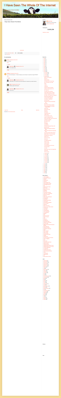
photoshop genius (46, 288)
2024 (44, 59)
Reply (8, 62)
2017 (44, 68)
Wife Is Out (45, 122)
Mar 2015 (45, 159)
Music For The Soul (46, 215)
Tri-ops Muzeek (45, 253)
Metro (44, 214)
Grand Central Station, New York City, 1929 (50, 118)
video (44, 297)
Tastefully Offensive (46, 244)
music (44, 282)
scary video (45, 291)
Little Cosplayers (46, 144)
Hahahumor (45, 204)
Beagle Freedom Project (46, 186)
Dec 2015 (45, 72)
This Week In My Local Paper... (48, 91)
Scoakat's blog (45, 236)
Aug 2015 (45, 153)
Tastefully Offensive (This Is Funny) (48, 246)
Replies (9, 64)
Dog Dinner (46, 110)
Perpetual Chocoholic (46, 227)
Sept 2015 (46, 76)
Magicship (44, 213)
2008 (44, 171)
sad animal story (45, 290)
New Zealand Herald (46, 221)
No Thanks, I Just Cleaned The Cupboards (50, 95)
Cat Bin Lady (45, 260)
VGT (44, 255)
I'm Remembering (46, 210)
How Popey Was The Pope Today (49, 81)
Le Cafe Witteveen (46, 212)
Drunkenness (45, 262)
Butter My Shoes (46, 127)
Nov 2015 (45, 73)
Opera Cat (45, 78)
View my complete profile (50, 23)
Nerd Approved (45, 220)
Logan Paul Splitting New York (48, 117)
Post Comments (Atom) (11, 111)
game (44, 278)
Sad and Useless (45, 233)
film (43, 273)
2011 (44, 167)
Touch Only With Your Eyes (48, 115)
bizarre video (45, 269)
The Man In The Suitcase (47, 249)
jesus (44, 281)
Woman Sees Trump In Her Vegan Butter (50, 149)
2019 (44, 66)
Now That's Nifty (45, 223)
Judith (8, 59)
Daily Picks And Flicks (46, 194)
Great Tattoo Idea (46, 100)
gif (43, 279)
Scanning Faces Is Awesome (48, 135)
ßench (44, 239)
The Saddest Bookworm (47, 140)
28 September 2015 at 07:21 (19, 66)
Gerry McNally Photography (47, 202)
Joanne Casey (12, 66)
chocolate (44, 271)
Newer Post (6, 110)
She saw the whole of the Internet (48, 237)
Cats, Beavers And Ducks (47, 192)
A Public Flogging (45, 176)
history (44, 280)
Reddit (44, 229)
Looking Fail (46, 86)
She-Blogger (46, 123)
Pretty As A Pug (46, 141)
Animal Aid (45, 181)
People (45, 83)
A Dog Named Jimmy (47, 113)
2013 (44, 165)
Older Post (37, 110)
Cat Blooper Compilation (47, 119)
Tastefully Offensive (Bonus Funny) (48, 245)
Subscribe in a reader (46, 32)
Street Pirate (46, 150)
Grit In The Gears (45, 203)
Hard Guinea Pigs (46, 146)
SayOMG (44, 235)
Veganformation (45, 254)
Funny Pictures (45, 201)
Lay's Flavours (46, 124)
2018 (44, 67)
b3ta (44, 185)
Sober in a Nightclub (46, 238)
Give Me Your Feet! (47, 137)
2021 (44, 63)
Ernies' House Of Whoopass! (47, 196)
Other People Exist (46, 226)
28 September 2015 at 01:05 (13, 59)
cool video (44, 272)
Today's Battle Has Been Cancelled (49, 92)
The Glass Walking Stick (46, 247)
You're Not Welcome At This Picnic (49, 145)
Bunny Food (45, 191)
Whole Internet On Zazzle (47, 256)
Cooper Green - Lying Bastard (47, 193)
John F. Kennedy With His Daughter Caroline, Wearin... (49, 106)
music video (45, 283)
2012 (44, 166)
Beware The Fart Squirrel (47, 77)
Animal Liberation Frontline (47, 183)
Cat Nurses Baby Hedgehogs (48, 97)
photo (44, 287)
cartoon (44, 270)
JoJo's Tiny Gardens (46, 211)
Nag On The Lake (46, 216)
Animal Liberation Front (46, 182)
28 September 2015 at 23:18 (16, 84)
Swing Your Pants (46, 243)
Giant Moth (45, 103)
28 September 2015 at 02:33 (14, 73)
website (44, 298)
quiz (44, 289)
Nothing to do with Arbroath (47, 222)
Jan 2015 (45, 162)
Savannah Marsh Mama (46, 234)
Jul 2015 (45, 154)
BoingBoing (45, 190)
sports (44, 293)
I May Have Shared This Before (48, 87)
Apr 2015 (45, 158)
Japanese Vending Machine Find (49, 88)
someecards (22, 50)
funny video (8, 54)
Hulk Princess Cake (47, 109)
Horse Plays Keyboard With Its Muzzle (49, 132)
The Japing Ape (45, 248)
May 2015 (45, 157)
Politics (44, 267)
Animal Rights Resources (47, 184)
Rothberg (8, 73)
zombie (44, 299)
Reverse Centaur (46, 151)
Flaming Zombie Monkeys (47, 200)
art (43, 268)
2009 (44, 170)
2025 (44, 58)
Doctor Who (45, 261)
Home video (45, 263)
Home (22, 110)
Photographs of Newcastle (47, 228)
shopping (44, 292)
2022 (44, 62)
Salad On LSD (46, 136)
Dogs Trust (45, 195)
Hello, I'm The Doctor (46, 205)
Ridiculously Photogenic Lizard (48, 96)
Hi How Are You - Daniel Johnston (48, 206)
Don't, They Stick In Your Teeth (48, 82)
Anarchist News (45, 180)
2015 (44, 71)
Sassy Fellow (46, 108)
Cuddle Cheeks (46, 114)
